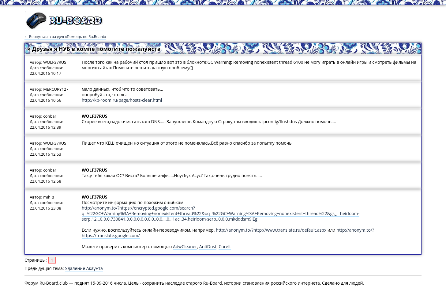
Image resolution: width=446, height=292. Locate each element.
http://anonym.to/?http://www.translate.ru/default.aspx (271, 230)
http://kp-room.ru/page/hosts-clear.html (122, 100)
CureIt (225, 246)
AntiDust (207, 246)
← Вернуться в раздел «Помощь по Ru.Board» (65, 36)
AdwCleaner (185, 246)
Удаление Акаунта (84, 268)
